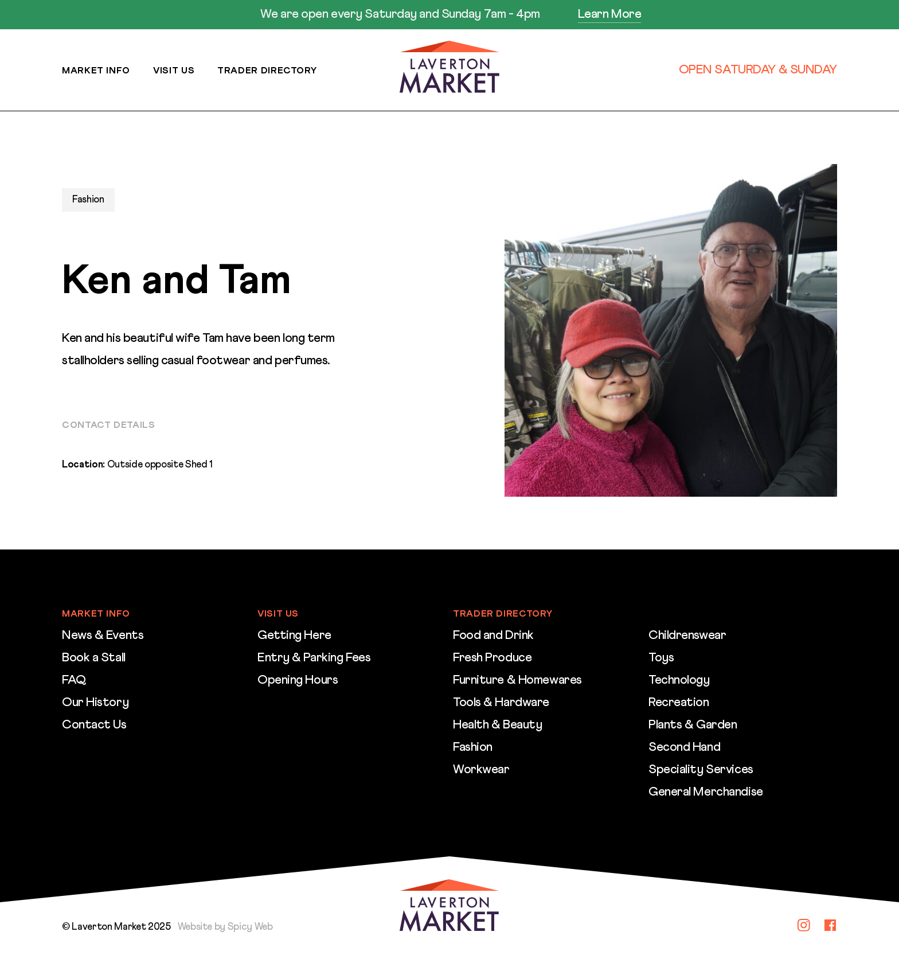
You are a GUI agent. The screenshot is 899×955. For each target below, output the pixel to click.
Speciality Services (700, 769)
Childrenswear (687, 635)
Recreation (678, 702)
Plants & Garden (692, 725)
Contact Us (94, 725)
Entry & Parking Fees (313, 658)
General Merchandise (705, 792)
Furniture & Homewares (517, 680)
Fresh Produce (492, 658)
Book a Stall (94, 658)
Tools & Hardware (501, 702)
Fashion (473, 747)
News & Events (102, 635)
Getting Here (294, 635)
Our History (95, 702)
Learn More (610, 14)
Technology (679, 680)
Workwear (481, 769)
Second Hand (684, 747)
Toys (661, 658)
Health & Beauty (497, 725)
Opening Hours (297, 680)
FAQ (74, 680)
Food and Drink (493, 635)
